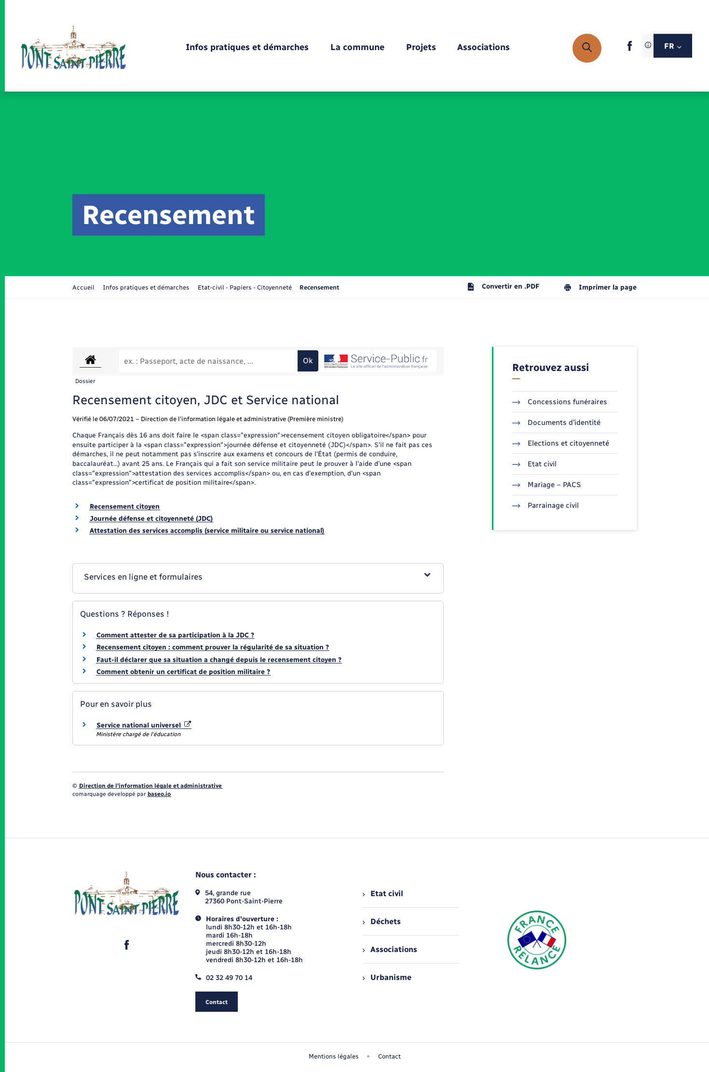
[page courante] (319, 287)
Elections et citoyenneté (560, 443)
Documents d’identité (556, 422)
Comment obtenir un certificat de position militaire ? (183, 672)
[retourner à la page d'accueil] (73, 48)
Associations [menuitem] (390, 949)
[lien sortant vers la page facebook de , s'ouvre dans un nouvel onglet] (629, 49)
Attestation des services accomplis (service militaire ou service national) (207, 531)
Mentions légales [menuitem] (334, 1056)
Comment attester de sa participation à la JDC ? (175, 635)
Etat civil (534, 464)
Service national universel (143, 725)
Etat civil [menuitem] (383, 893)
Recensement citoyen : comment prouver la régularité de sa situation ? (212, 647)
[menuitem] (247, 48)
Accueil (83, 287)
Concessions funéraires (559, 401)
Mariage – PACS (546, 484)
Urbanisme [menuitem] (387, 977)
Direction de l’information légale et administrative (150, 785)
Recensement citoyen (125, 507)
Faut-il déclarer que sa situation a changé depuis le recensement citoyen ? (218, 660)
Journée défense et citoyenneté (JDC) (151, 519)
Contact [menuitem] (389, 1056)
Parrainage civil (545, 505)
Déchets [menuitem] (381, 921)
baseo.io (159, 794)
